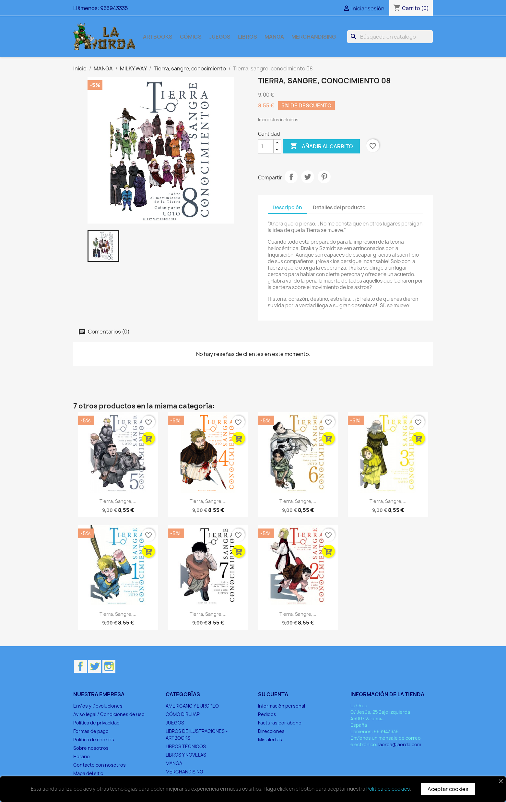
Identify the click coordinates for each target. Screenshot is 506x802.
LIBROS (247, 36)
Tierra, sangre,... (118, 501)
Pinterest (324, 176)
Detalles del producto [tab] (339, 207)
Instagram (108, 666)
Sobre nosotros (91, 748)
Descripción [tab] (287, 207)
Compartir (291, 176)
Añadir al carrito (321, 146)
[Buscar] (390, 36)
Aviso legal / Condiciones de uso (109, 714)
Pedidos (267, 714)
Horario (81, 756)
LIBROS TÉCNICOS (186, 746)
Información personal (281, 706)
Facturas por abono (279, 723)
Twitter (94, 666)
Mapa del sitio (88, 773)
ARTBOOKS (157, 36)
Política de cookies (93, 739)
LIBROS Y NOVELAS (186, 755)
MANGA (274, 36)
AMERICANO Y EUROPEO (192, 706)
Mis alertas (270, 739)
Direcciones (271, 731)
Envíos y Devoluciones (98, 706)
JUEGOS (219, 36)
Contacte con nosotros (99, 765)
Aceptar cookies (448, 789)
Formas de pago (91, 731)
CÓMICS (191, 36)
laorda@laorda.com (399, 744)
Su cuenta (273, 694)
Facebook (80, 666)
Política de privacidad (96, 723)
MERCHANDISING (313, 36)
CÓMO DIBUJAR (183, 714)
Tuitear (307, 176)
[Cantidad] (266, 146)
